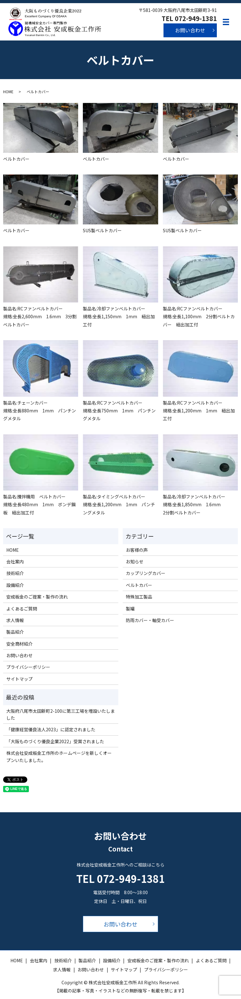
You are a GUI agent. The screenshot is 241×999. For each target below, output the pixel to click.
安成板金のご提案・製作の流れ (37, 596)
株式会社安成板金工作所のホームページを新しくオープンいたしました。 (59, 756)
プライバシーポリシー (28, 667)
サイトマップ (19, 679)
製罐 (130, 608)
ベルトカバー (139, 585)
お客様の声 (137, 550)
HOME (8, 91)
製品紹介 (15, 632)
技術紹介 (15, 573)
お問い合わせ (190, 30)
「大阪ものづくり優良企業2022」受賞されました (55, 741)
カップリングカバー (145, 573)
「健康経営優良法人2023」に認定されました (50, 729)
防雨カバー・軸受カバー (150, 620)
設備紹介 (15, 585)
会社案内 (15, 561)
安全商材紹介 (19, 644)
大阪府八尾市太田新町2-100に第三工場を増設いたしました (60, 714)
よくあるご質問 (21, 608)
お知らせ (134, 561)
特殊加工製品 (139, 596)
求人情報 (15, 620)
